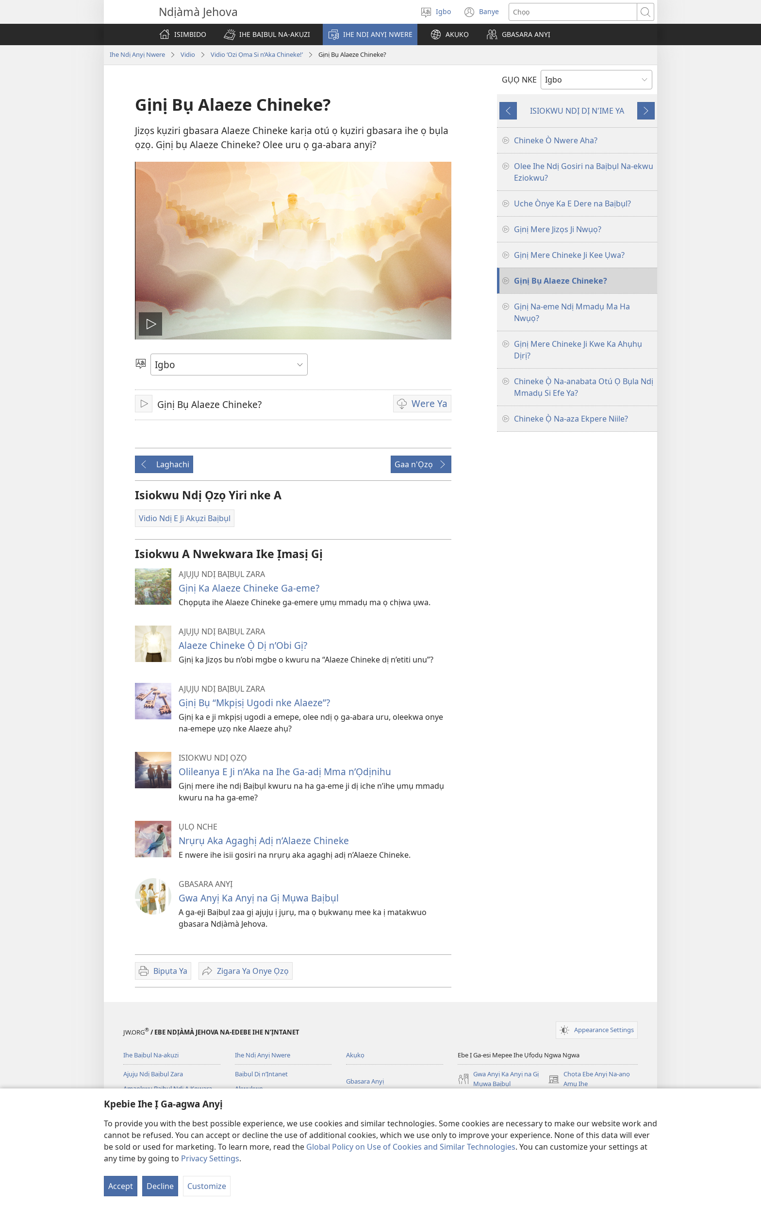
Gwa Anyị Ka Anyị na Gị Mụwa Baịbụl (259, 897)
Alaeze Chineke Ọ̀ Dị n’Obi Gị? (243, 645)
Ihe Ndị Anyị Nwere (137, 54)
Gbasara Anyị (365, 1081)
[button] (267, 34)
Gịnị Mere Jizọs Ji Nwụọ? (557, 229)
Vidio (188, 54)
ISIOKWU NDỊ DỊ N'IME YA (577, 110)
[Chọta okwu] (573, 12)
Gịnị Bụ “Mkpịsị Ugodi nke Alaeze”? (254, 702)
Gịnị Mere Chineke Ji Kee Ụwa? (569, 255)
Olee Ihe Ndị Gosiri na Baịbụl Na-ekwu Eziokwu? (583, 172)
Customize (206, 1186)
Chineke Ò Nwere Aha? (555, 140)
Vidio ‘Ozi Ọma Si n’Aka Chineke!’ (257, 54)
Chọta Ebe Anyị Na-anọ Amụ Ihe (589, 1079)
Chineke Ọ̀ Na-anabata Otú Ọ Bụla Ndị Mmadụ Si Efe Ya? (583, 387)
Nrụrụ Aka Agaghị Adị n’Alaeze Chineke (264, 840)
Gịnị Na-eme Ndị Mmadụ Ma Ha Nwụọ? (572, 312)
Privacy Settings (210, 1158)
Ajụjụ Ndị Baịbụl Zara (153, 1074)
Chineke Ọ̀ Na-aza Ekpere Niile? (571, 418)
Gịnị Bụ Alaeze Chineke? (560, 280)
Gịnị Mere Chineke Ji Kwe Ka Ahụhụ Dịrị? (578, 350)
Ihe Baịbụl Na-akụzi (151, 1055)
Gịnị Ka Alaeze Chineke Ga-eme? (249, 588)
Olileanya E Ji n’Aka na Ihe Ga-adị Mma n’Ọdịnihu (285, 771)
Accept (120, 1186)
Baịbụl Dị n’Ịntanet (261, 1074)
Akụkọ (355, 1055)
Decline (160, 1186)
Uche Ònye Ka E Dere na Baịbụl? (572, 203)
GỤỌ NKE (519, 79)
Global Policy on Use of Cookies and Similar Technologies (410, 1146)
